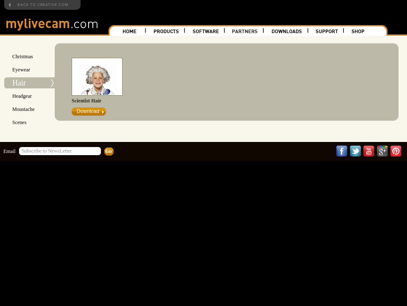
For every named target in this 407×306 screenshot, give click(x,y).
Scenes (19, 122)
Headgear (22, 96)
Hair (19, 83)
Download (88, 111)
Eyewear (21, 70)
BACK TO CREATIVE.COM (42, 5)
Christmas (22, 57)
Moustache (23, 109)
